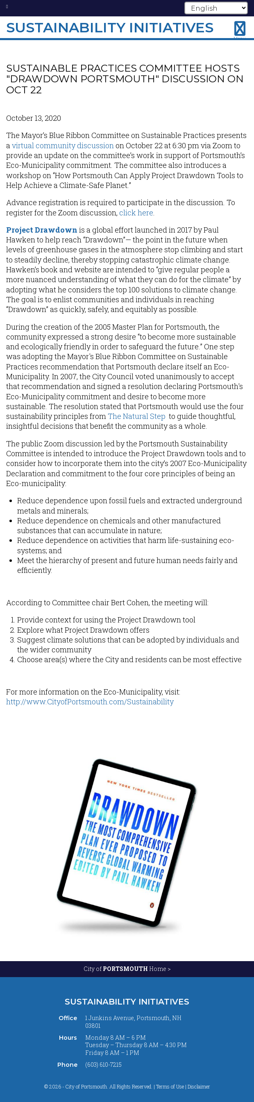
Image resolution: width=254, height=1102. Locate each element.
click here (136, 212)
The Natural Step (137, 416)
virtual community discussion (63, 145)
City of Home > (127, 969)
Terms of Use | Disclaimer (183, 1086)
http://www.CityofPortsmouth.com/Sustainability (90, 701)
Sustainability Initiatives (127, 1002)
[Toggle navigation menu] (240, 31)
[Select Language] (216, 8)
